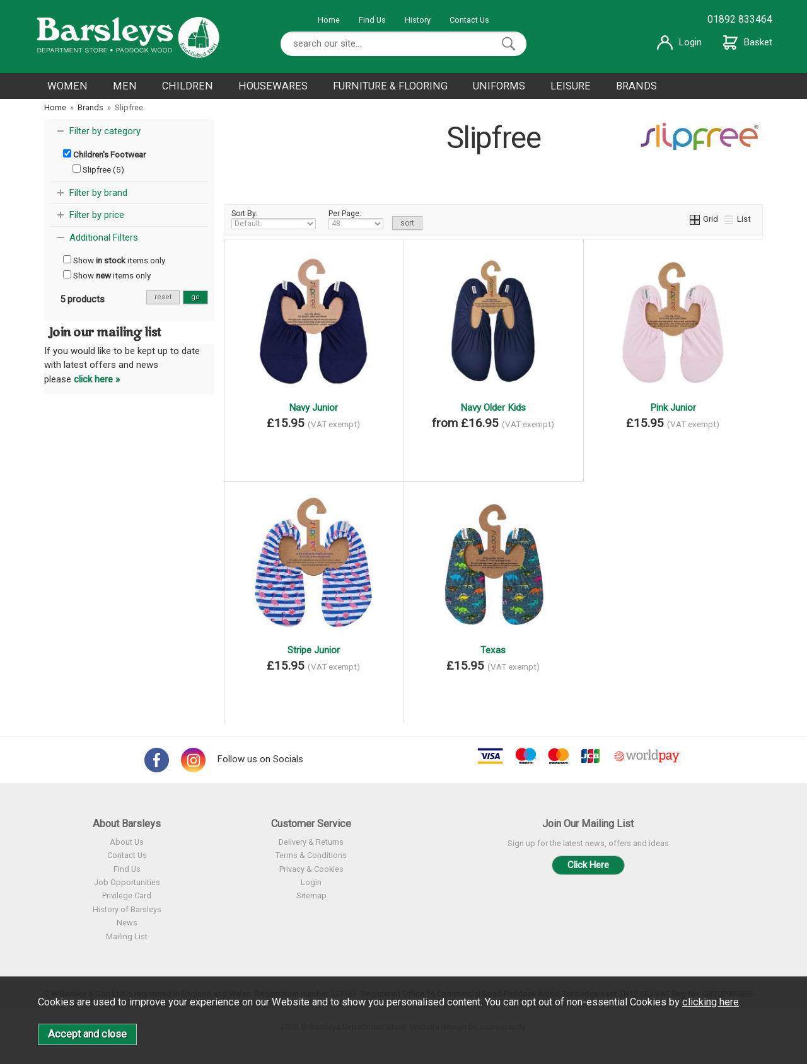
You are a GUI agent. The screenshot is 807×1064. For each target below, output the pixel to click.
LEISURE (570, 86)
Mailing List (127, 936)
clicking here (710, 1002)
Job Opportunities (127, 882)
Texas (493, 650)
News (127, 922)
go (195, 297)
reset (162, 297)
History (418, 20)
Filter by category (105, 131)
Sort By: (273, 219)
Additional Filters (103, 237)
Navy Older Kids (493, 407)
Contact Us (469, 20)
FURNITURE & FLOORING (390, 86)
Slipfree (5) (98, 169)
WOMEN (67, 86)
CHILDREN (187, 86)
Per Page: (355, 219)
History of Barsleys (127, 909)
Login (679, 42)
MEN (125, 86)
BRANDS (636, 86)
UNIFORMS (499, 86)
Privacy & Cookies (311, 869)
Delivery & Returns (311, 842)
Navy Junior (313, 407)
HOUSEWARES (273, 86)
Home (329, 20)
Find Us (372, 20)
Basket (747, 42)
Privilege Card (126, 895)
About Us (127, 842)
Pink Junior (673, 407)
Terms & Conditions (311, 855)
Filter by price (96, 214)
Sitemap (311, 895)
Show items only (114, 260)
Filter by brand (98, 192)
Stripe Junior (313, 650)
